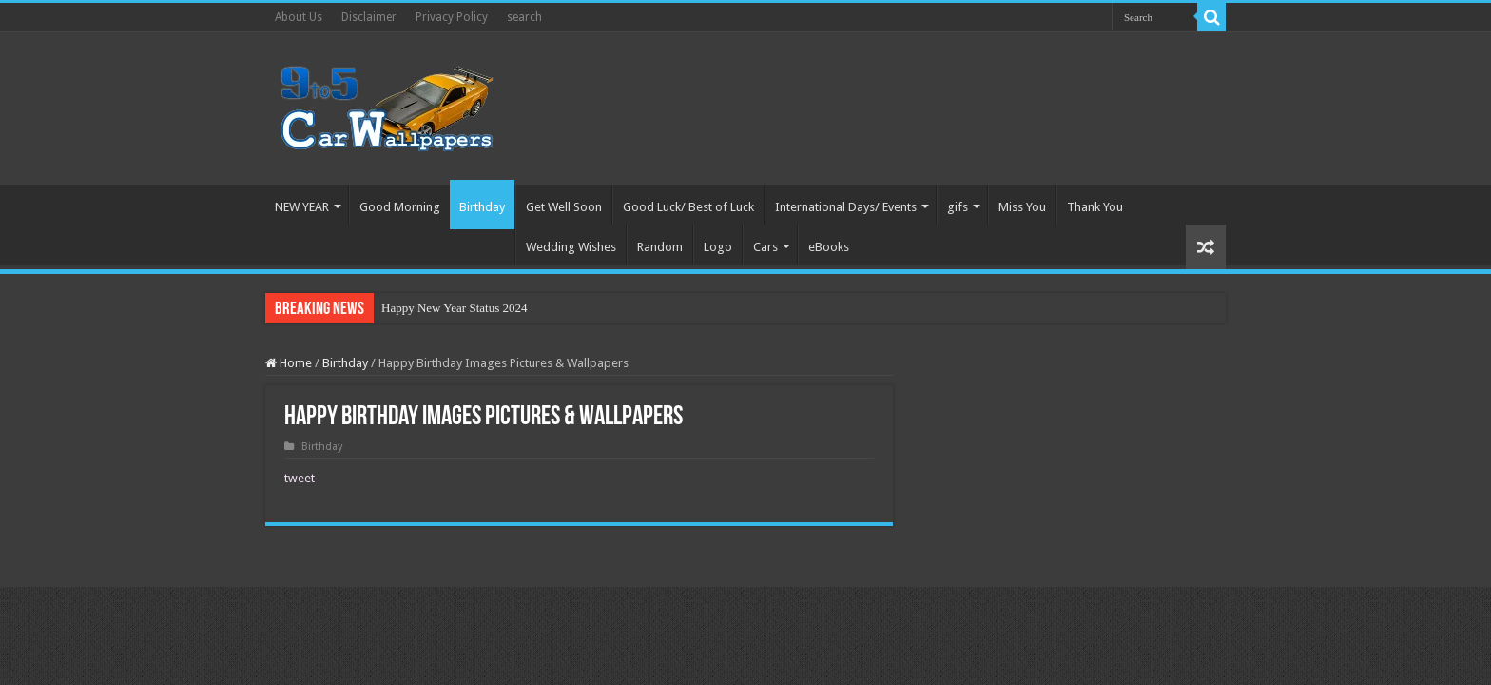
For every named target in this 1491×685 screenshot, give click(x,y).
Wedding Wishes (571, 247)
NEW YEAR (302, 207)
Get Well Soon (564, 207)
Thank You (1095, 207)
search (524, 17)
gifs (957, 207)
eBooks (828, 247)
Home (288, 363)
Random (660, 247)
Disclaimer (369, 17)
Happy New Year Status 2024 (454, 308)
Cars (765, 247)
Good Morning (399, 207)
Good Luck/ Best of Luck (688, 207)
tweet (299, 478)
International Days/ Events (846, 207)
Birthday (482, 207)
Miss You (1022, 207)
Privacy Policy (452, 17)
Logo (718, 247)
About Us (298, 17)
